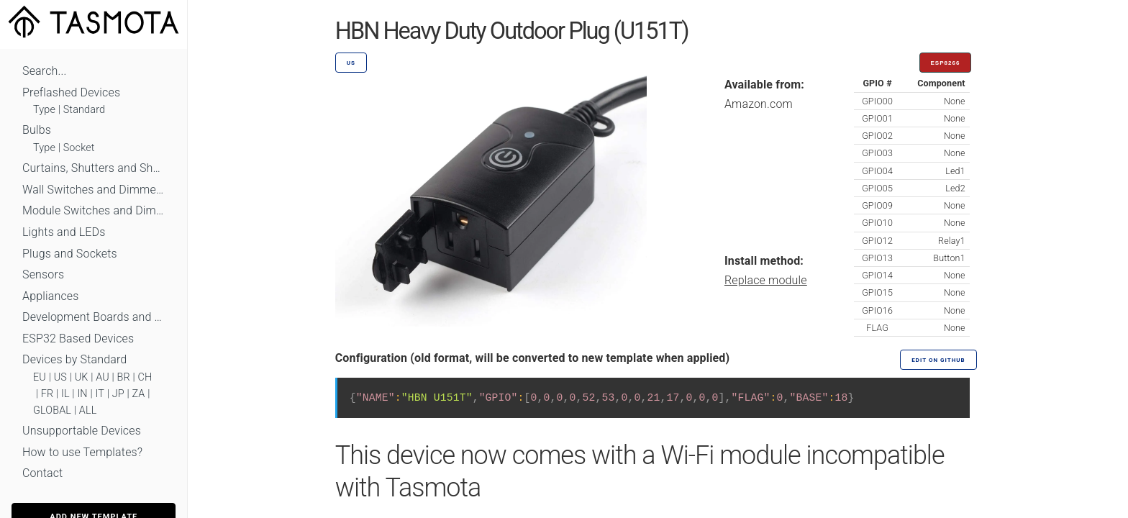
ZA (138, 394)
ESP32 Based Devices (78, 338)
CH (145, 377)
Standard (84, 110)
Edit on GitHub (938, 360)
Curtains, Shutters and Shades (93, 168)
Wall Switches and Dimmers (93, 189)
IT (99, 394)
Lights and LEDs (64, 232)
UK (81, 377)
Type (44, 110)
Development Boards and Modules (93, 317)
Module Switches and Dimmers (93, 210)
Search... (44, 71)
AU (102, 377)
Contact (42, 473)
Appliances (50, 296)
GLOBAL (52, 410)
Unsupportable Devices (81, 430)
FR (47, 394)
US (60, 377)
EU (39, 377)
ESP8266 (945, 63)
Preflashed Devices (71, 92)
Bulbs (36, 130)
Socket (79, 148)
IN (82, 394)
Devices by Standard (74, 359)
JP (118, 394)
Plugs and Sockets (69, 253)
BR (123, 377)
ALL (88, 410)
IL (65, 394)
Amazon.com (758, 104)
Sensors (43, 274)
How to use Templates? (82, 452)
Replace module (765, 280)
